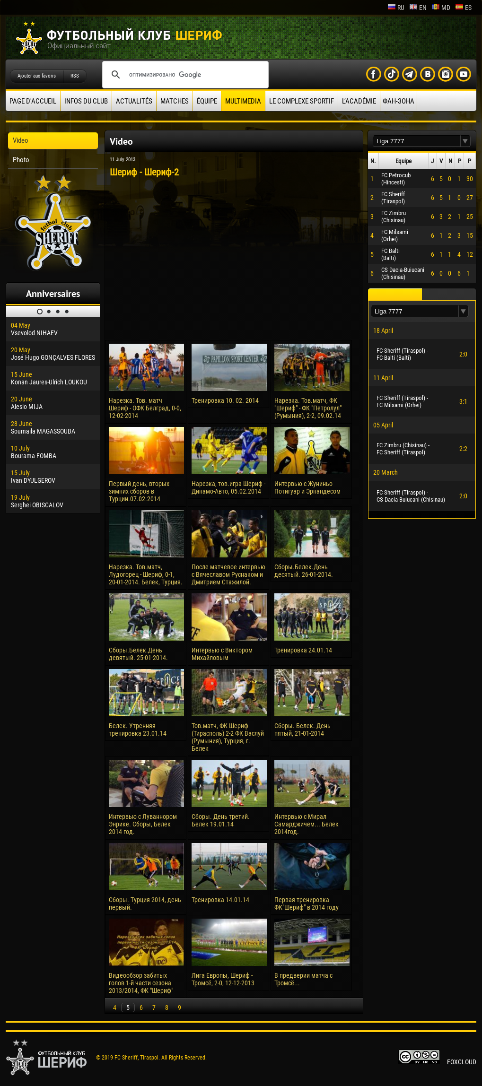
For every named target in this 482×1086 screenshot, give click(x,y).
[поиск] (184, 74)
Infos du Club (86, 101)
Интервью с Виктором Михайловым (222, 653)
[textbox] (417, 141)
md (440, 7)
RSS (74, 76)
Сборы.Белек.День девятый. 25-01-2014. (138, 653)
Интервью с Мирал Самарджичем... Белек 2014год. (306, 824)
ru (395, 7)
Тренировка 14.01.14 (220, 900)
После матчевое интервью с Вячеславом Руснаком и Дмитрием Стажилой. (228, 574)
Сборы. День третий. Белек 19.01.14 (221, 820)
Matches (174, 101)
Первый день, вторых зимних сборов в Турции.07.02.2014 (139, 491)
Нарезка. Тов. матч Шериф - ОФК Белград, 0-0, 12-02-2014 (145, 408)
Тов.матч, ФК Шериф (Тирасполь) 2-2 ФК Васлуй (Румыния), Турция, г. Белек (228, 737)
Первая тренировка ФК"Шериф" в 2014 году (306, 903)
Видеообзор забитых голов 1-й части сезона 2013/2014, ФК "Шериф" (141, 983)
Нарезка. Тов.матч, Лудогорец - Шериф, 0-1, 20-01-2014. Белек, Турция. (146, 574)
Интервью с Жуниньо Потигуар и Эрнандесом (307, 487)
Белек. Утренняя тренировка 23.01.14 (138, 729)
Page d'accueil (32, 101)
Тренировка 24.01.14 (303, 650)
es (463, 7)
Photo (21, 160)
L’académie (359, 101)
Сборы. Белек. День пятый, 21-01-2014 (302, 729)
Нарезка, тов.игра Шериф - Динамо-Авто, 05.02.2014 (228, 487)
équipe (207, 101)
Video (20, 140)
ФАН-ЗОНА (398, 101)
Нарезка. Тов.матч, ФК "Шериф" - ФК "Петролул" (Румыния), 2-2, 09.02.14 (308, 408)
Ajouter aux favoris (37, 76)
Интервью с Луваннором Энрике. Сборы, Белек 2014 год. (143, 824)
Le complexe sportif (301, 101)
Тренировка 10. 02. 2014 (225, 400)
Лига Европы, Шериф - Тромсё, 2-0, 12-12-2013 (223, 979)
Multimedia (243, 101)
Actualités (134, 101)
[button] (465, 141)
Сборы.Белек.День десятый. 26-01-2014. (303, 570)
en (418, 7)
